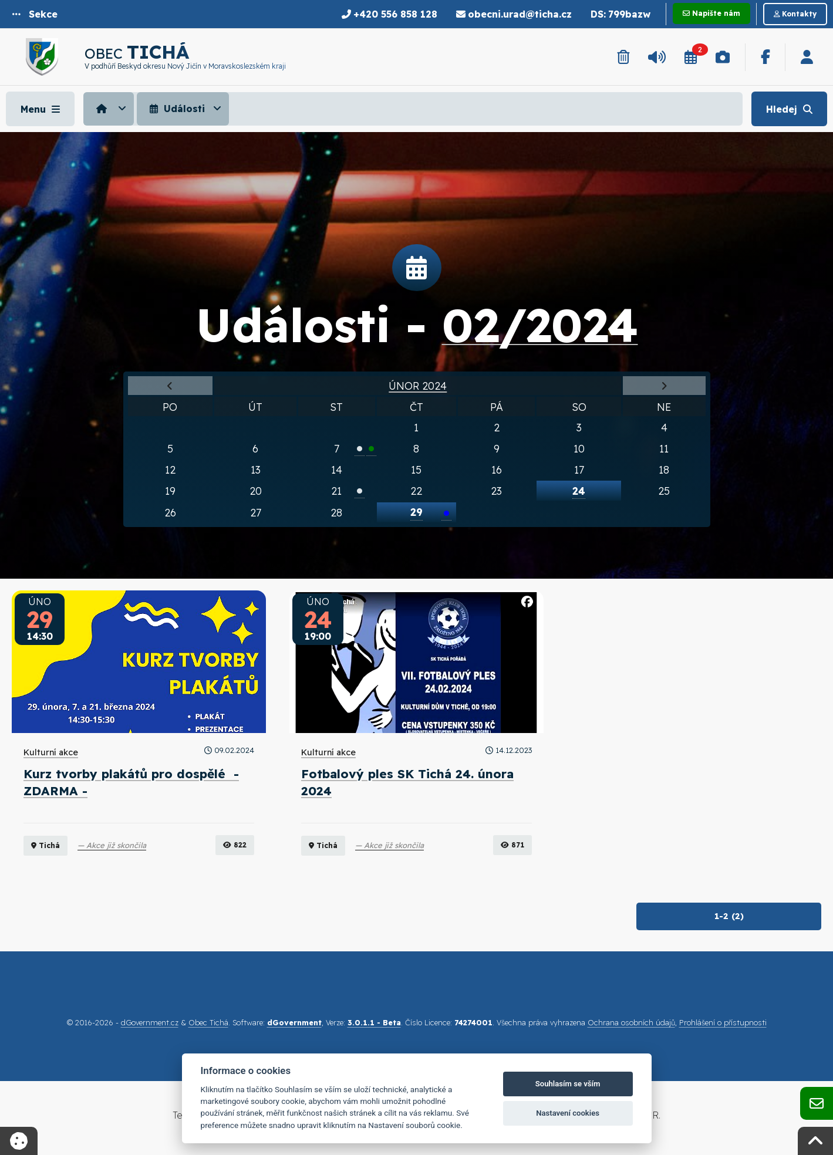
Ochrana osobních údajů (631, 1022)
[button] (35, 14)
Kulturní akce (50, 752)
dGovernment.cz (149, 1022)
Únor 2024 (418, 385)
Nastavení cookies (567, 1113)
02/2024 (540, 324)
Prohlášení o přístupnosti (723, 1022)
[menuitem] (110, 108)
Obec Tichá (208, 1022)
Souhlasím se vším (568, 1083)
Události (176, 108)
